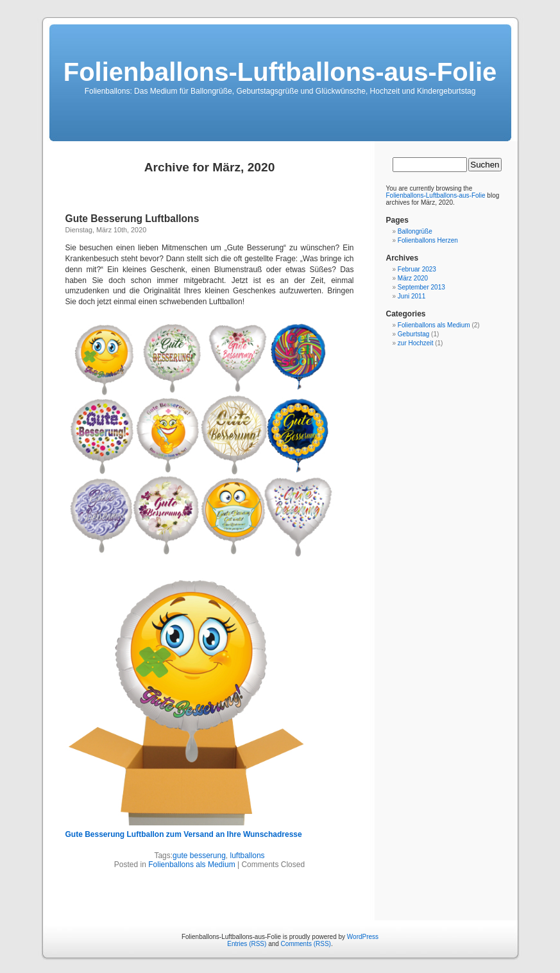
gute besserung (199, 855)
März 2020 (413, 278)
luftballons (247, 855)
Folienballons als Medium (191, 864)
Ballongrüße (415, 231)
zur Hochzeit (416, 343)
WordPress (362, 936)
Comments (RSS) (306, 943)
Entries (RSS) (246, 943)
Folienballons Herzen (428, 240)
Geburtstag (413, 334)
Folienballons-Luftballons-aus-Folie (280, 72)
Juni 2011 (411, 296)
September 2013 (421, 287)
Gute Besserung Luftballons (132, 218)
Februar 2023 (417, 269)
